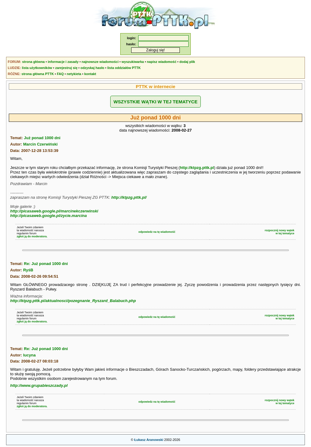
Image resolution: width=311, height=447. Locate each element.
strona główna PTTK (38, 74)
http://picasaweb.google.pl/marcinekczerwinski (54, 211)
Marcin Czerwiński (40, 144)
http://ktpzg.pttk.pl (197, 167)
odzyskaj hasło (92, 68)
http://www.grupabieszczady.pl (39, 385)
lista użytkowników (37, 68)
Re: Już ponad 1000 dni (46, 263)
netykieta (74, 74)
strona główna (33, 62)
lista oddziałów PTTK (124, 68)
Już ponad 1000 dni (42, 138)
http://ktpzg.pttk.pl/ (128, 197)
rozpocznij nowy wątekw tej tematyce (280, 232)
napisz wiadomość (161, 62)
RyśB (28, 270)
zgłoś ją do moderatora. (32, 236)
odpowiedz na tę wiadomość (157, 231)
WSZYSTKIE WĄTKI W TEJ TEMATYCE (155, 101)
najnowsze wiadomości (100, 62)
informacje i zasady (63, 62)
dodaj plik (187, 62)
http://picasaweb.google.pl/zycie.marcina (48, 215)
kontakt (90, 74)
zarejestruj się (66, 68)
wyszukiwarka (132, 62)
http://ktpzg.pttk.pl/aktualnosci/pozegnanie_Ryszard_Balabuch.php (73, 300)
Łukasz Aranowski (148, 440)
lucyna (29, 355)
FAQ (60, 74)
